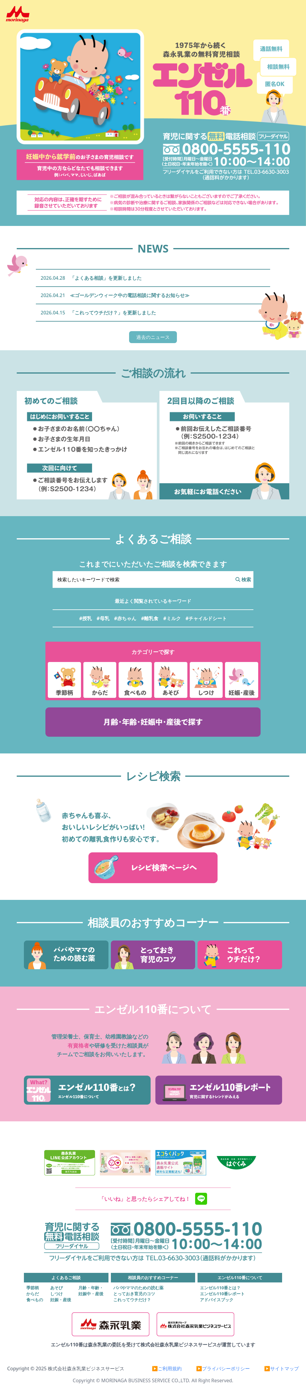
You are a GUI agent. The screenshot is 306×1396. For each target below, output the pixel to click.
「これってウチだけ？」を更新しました (113, 312)
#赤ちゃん (125, 618)
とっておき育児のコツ (134, 1293)
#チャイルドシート (206, 618)
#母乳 (103, 618)
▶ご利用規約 (167, 1368)
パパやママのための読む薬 (138, 1288)
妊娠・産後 (60, 1299)
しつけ (56, 1293)
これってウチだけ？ (132, 1299)
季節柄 (32, 1288)
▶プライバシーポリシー (223, 1368)
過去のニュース (153, 337)
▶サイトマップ (281, 1368)
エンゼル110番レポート (222, 1293)
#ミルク (171, 618)
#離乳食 (149, 618)
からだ (32, 1293)
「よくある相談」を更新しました (106, 278)
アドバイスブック (216, 1299)
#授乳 (85, 618)
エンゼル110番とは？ (220, 1288)
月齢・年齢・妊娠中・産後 (90, 1290)
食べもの (34, 1299)
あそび (56, 1288)
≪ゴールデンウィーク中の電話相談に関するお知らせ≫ (129, 295)
